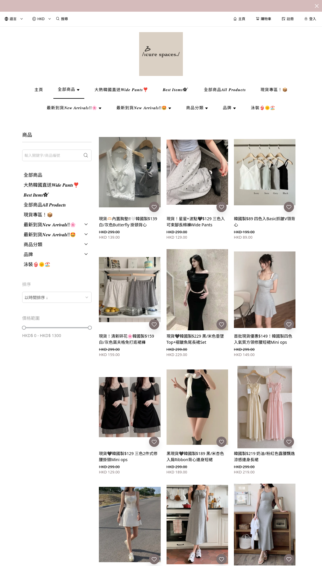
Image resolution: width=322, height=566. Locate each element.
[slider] (24, 328)
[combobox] (57, 297)
